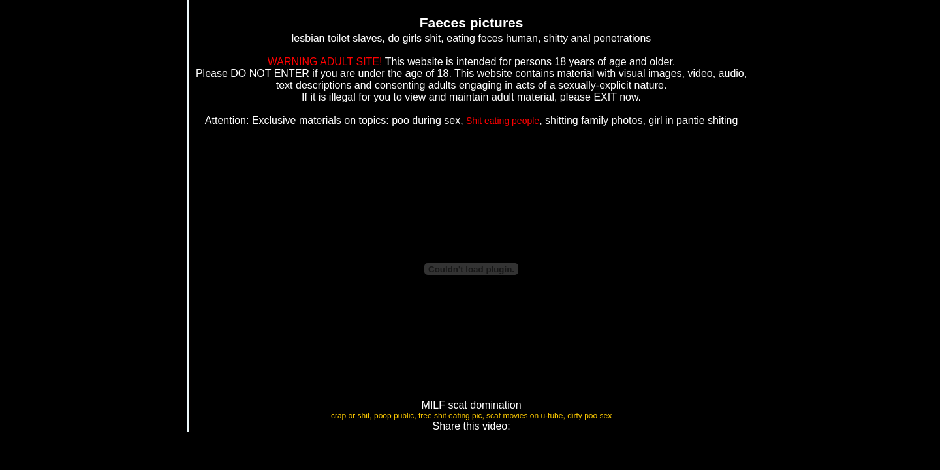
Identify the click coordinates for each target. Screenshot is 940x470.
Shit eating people (502, 121)
